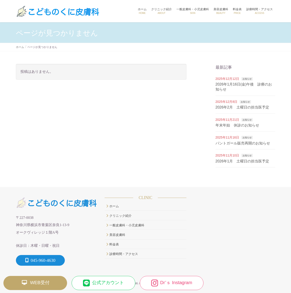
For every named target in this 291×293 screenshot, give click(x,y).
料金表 (112, 244)
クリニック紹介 (119, 215)
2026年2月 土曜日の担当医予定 (242, 107)
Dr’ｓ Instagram (171, 283)
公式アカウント (103, 283)
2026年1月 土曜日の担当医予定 (242, 161)
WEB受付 (35, 283)
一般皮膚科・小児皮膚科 (125, 225)
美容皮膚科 (115, 235)
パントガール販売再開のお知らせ (243, 143)
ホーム (112, 206)
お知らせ (247, 79)
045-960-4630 (40, 260)
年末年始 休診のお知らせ (237, 125)
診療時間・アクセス (122, 254)
